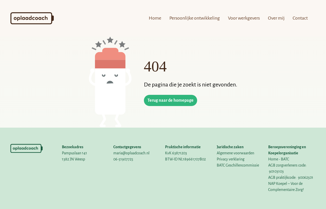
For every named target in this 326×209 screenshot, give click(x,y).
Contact (300, 18)
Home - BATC (278, 159)
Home (155, 18)
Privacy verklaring (230, 159)
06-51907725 (123, 159)
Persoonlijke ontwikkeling (194, 18)
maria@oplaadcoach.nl (131, 153)
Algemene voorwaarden (235, 153)
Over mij (276, 18)
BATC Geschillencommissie (238, 165)
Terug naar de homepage (170, 100)
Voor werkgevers (244, 18)
